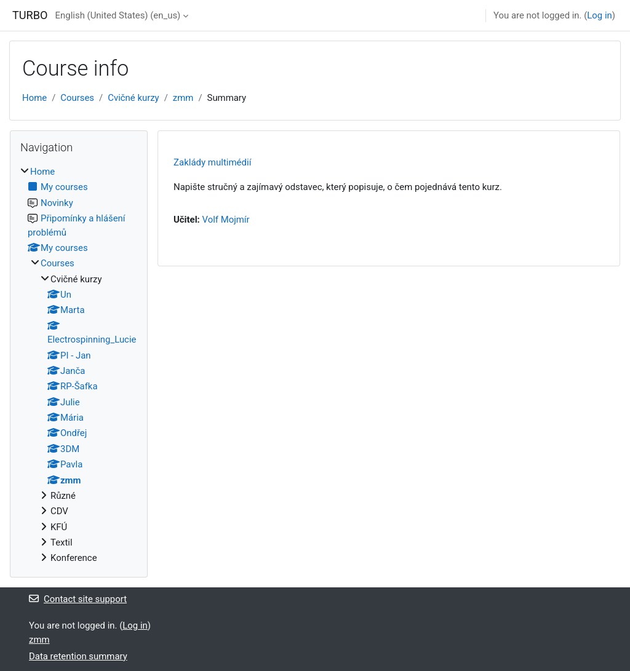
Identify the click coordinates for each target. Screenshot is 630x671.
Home (34, 97)
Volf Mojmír (225, 219)
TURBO (30, 15)
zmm (183, 97)
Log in (599, 15)
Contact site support (78, 599)
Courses (77, 97)
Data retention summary (78, 656)
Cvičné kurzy (133, 97)
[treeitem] (78, 365)
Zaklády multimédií (212, 162)
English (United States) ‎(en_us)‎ (118, 15)
